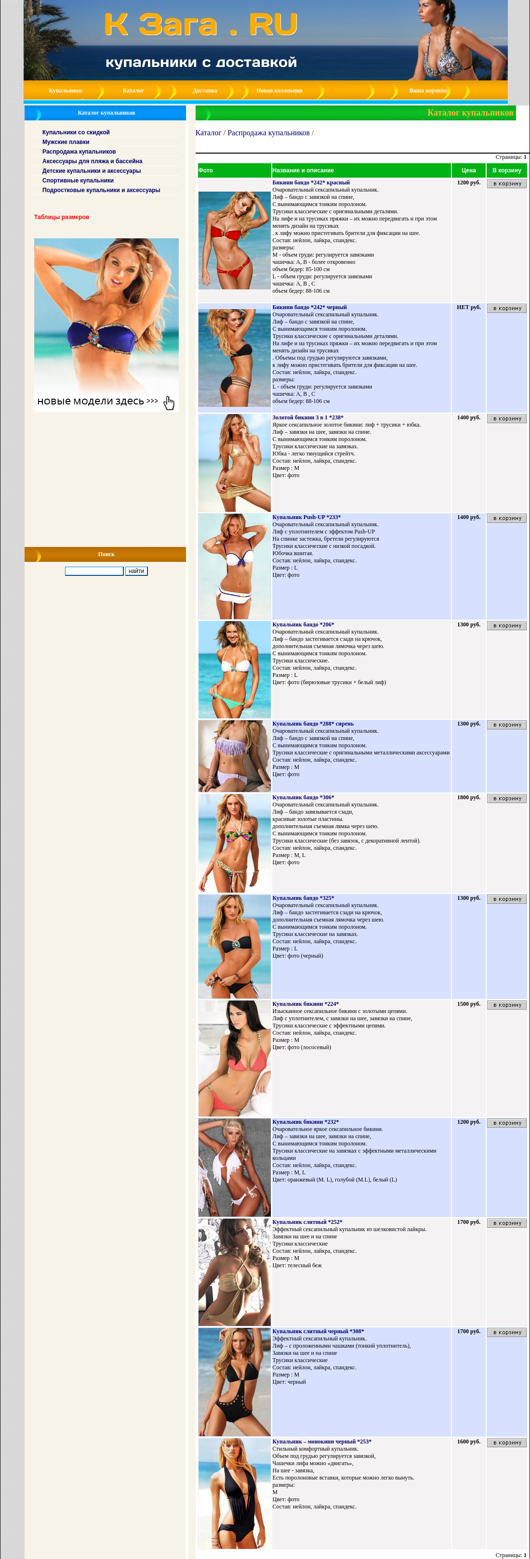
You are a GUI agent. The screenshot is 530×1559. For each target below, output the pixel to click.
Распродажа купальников (268, 133)
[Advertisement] (105, 479)
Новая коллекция (279, 90)
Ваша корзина (428, 90)
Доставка (205, 90)
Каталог (134, 90)
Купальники (65, 90)
